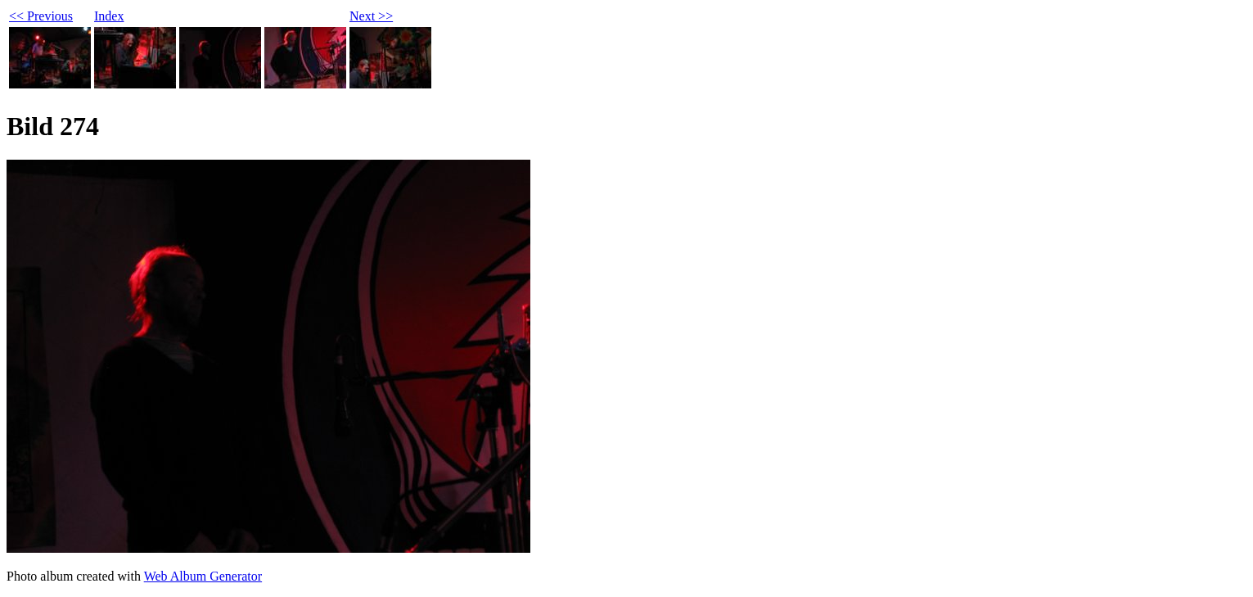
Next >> (371, 16)
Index (109, 16)
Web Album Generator (203, 576)
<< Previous (41, 16)
